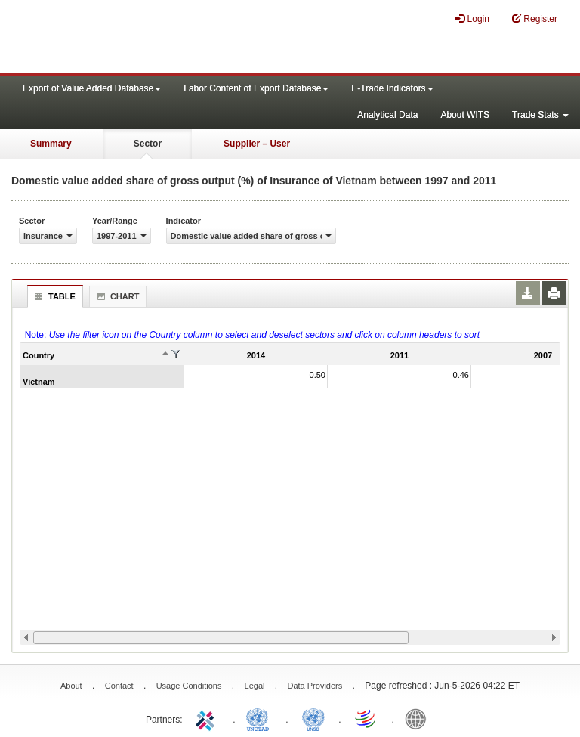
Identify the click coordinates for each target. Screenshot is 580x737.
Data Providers (314, 685)
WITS (151, 38)
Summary (51, 143)
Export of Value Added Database (92, 88)
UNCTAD (260, 718)
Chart (116, 296)
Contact (119, 685)
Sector (148, 143)
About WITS (464, 115)
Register (534, 18)
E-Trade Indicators (392, 88)
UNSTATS (313, 718)
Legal (255, 685)
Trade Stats (540, 115)
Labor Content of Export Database (256, 88)
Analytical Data (387, 115)
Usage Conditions (189, 685)
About (71, 685)
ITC (208, 718)
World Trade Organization (366, 718)
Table (53, 296)
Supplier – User (257, 143)
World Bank (419, 718)
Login (472, 18)
